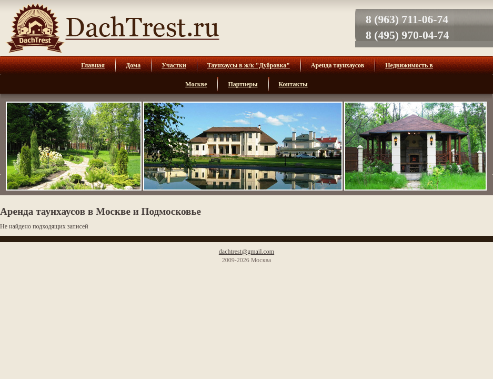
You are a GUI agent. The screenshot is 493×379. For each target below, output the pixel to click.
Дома (133, 65)
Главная (93, 65)
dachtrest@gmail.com (246, 251)
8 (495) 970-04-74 (407, 35)
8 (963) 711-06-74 (407, 19)
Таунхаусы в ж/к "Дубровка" (248, 65)
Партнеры (242, 84)
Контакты (293, 84)
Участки (174, 65)
